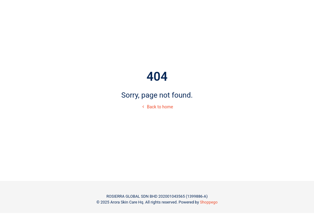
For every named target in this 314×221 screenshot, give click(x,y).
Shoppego (209, 202)
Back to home (157, 106)
